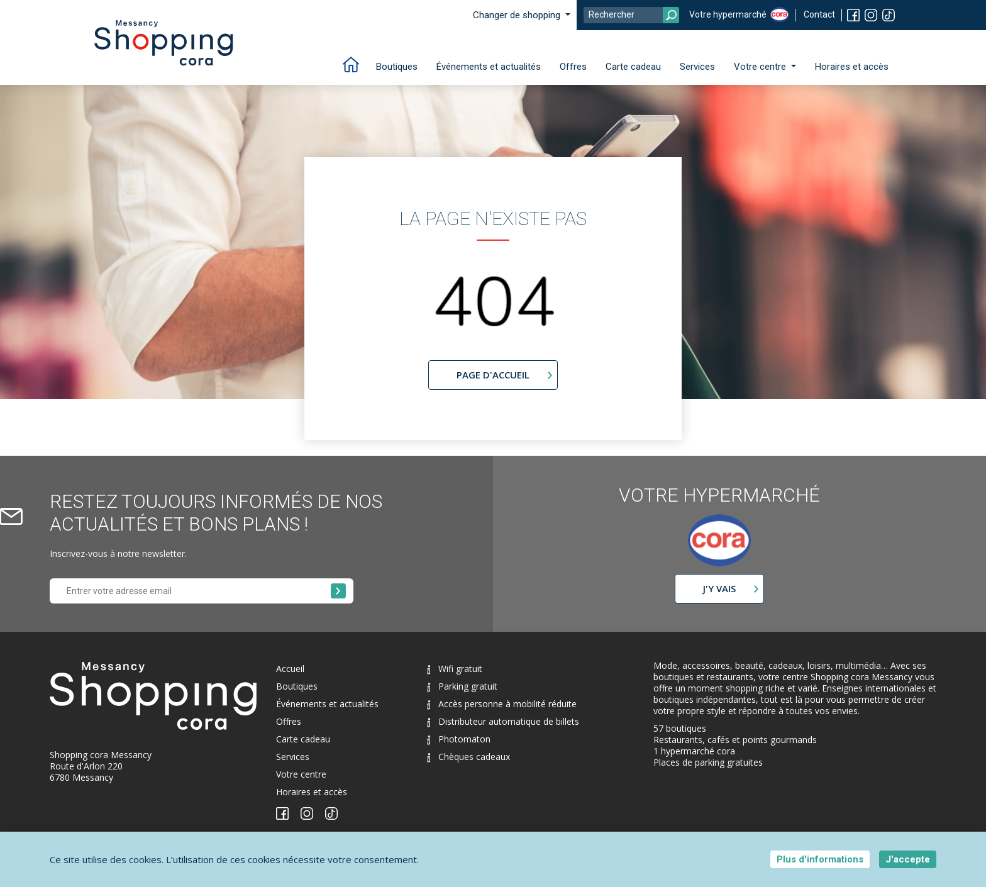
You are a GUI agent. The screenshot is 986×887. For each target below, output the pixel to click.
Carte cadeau (633, 66)
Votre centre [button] (761, 66)
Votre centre (301, 774)
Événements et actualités (488, 66)
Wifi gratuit (454, 669)
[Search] (631, 15)
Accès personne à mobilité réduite (502, 704)
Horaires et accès (852, 66)
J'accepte (907, 859)
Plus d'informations (820, 859)
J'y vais (719, 588)
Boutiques (397, 66)
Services (697, 66)
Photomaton (458, 739)
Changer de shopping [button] (518, 15)
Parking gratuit (462, 686)
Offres (573, 66)
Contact (819, 14)
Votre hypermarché (728, 14)
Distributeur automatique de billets (503, 721)
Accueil (290, 669)
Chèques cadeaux (468, 757)
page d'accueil (493, 374)
